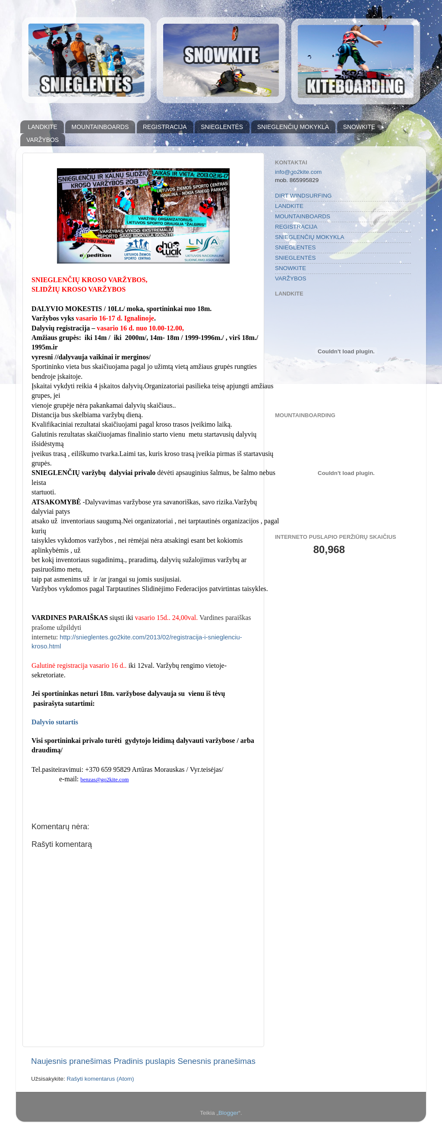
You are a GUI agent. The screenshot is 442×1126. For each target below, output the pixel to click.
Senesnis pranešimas (216, 1061)
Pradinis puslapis (144, 1061)
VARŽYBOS (42, 139)
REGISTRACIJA (165, 126)
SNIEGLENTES (295, 247)
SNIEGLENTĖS (222, 126)
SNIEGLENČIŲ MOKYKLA (293, 126)
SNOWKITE (359, 126)
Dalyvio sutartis (55, 722)
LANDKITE (42, 126)
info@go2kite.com (298, 172)
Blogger (228, 1113)
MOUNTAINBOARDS (100, 126)
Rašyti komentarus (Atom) (100, 1079)
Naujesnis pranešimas (71, 1061)
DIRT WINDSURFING (303, 195)
